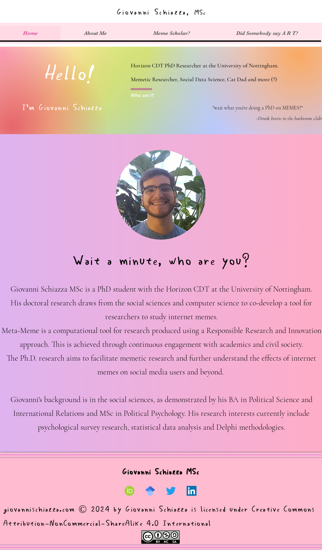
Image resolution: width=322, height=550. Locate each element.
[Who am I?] (147, 95)
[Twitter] (171, 491)
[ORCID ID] (129, 491)
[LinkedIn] (191, 491)
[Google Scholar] (150, 491)
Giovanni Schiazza (158, 509)
